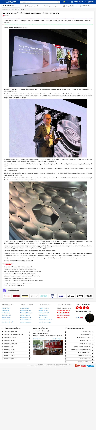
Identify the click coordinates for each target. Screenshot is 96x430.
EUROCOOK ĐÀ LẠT (16, 347)
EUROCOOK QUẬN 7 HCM (16, 332)
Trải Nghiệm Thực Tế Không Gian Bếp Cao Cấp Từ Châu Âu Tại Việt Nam (22, 276)
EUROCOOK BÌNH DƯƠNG (16, 344)
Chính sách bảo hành (44, 312)
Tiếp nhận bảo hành (43, 315)
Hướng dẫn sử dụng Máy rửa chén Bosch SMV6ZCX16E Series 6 (20, 269)
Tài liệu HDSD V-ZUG (25, 317)
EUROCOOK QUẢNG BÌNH (79, 362)
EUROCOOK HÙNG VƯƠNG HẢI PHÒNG (79, 350)
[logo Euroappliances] (81, 318)
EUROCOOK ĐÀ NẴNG (79, 335)
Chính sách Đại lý (6, 317)
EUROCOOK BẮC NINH (79, 344)
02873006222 (42, 335)
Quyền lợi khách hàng (44, 308)
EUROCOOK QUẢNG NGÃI (16, 359)
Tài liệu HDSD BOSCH (25, 310)
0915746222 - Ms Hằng (56, 335)
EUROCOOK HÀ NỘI (79, 332)
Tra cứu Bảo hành (43, 317)
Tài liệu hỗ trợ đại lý (6, 315)
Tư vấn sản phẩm (24, 308)
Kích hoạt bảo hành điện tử (45, 319)
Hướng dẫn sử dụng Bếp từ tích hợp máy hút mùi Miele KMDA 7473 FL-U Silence (24, 280)
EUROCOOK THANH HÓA (79, 353)
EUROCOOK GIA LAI (16, 353)
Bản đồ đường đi (58, 338)
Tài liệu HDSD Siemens (26, 319)
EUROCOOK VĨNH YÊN (79, 341)
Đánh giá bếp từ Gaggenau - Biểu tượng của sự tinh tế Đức (18, 266)
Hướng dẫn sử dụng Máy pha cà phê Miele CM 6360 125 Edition (19, 273)
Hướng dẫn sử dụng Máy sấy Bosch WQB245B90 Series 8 (18, 283)
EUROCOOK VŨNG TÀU (16, 338)
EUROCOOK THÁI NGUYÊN (79, 338)
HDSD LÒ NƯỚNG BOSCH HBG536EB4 (14, 285)
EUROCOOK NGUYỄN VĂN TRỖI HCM (16, 335)
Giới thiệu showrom (39, 338)
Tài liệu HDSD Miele (25, 315)
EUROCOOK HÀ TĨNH (79, 359)
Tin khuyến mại (5, 310)
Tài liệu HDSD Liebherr (25, 322)
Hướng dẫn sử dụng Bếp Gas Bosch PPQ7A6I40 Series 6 (18, 278)
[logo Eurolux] (90, 318)
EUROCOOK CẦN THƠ (16, 350)
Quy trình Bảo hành (43, 310)
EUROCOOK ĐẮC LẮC (16, 356)
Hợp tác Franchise (6, 319)
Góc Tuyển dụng (6, 312)
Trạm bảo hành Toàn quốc (45, 322)
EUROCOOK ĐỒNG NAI (16, 341)
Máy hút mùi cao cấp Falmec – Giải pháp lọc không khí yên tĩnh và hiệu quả (22, 271)
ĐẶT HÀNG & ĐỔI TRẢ (7, 322)
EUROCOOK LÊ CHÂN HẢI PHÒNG (79, 347)
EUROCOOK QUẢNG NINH (79, 356)
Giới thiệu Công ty (6, 308)
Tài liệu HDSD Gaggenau (26, 312)
